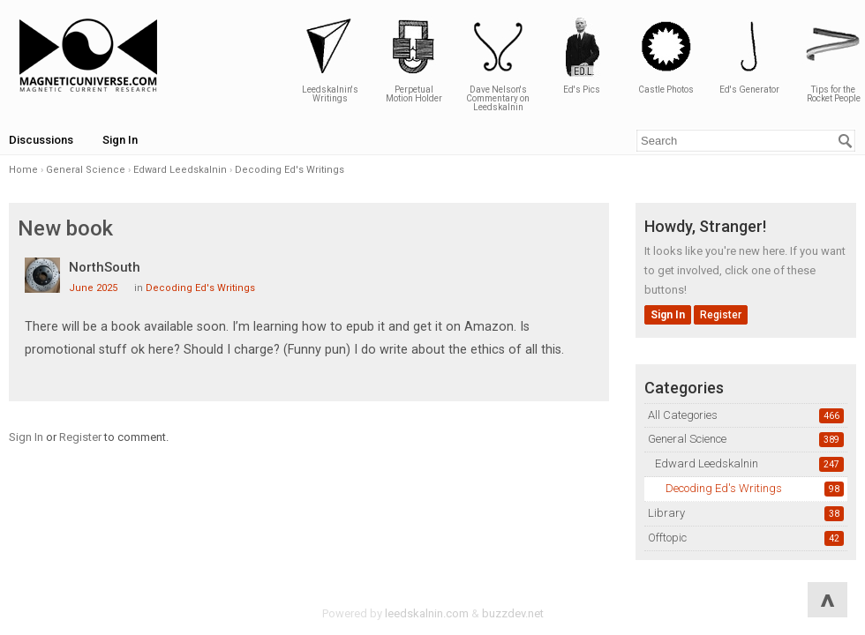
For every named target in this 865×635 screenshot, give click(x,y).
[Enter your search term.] (746, 141)
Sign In (120, 139)
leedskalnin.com (427, 613)
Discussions (41, 139)
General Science (687, 438)
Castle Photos (665, 55)
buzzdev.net (513, 613)
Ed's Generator (749, 55)
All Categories (683, 415)
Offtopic (667, 537)
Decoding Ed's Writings (724, 488)
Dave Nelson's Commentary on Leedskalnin (498, 64)
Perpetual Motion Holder (414, 59)
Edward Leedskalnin (706, 463)
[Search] (846, 141)
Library (666, 512)
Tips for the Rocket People (833, 59)
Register (720, 315)
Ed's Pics (581, 55)
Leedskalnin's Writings (330, 59)
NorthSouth (104, 267)
